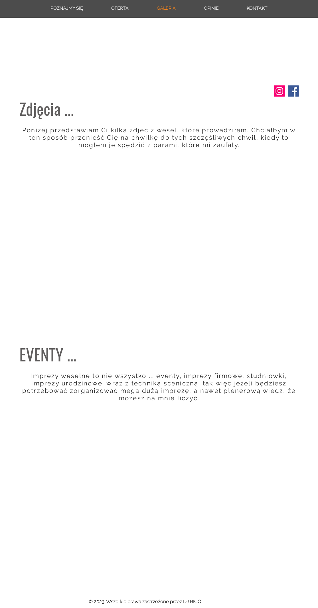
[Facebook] (293, 91)
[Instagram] (279, 91)
